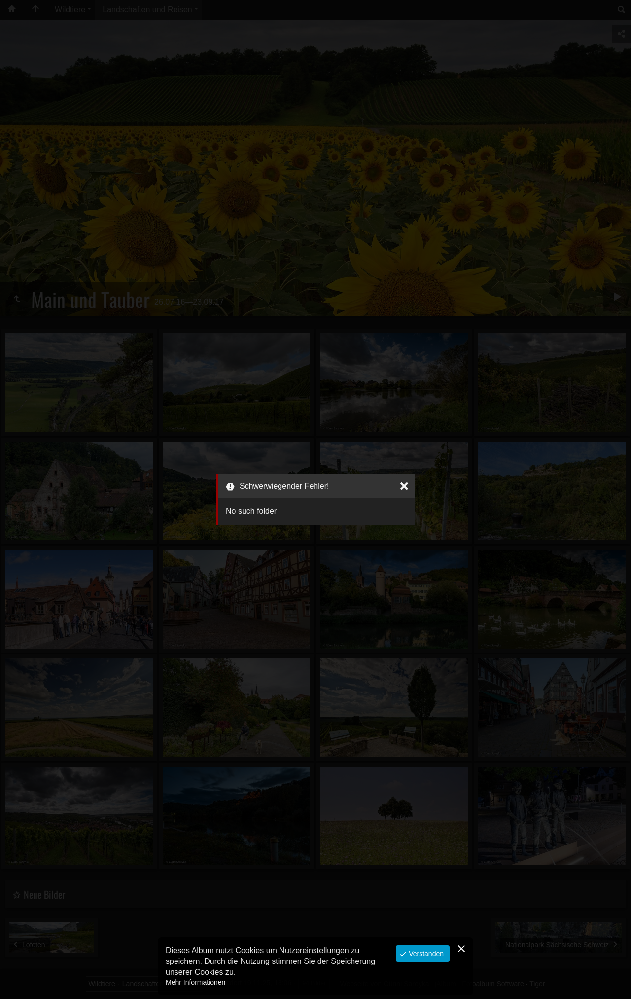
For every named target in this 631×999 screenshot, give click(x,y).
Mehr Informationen (195, 982)
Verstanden (425, 954)
